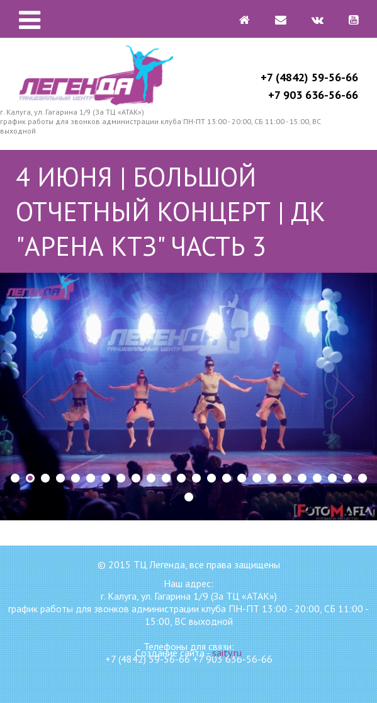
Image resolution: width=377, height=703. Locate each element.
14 (211, 478)
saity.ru (227, 652)
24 (362, 478)
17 (256, 478)
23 (347, 478)
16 (241, 478)
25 (188, 497)
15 (226, 478)
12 (181, 478)
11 (166, 478)
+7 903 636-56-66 (313, 95)
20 (302, 478)
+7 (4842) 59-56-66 (309, 77)
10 (151, 478)
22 (332, 478)
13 (196, 478)
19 (287, 478)
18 (271, 478)
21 (317, 478)
